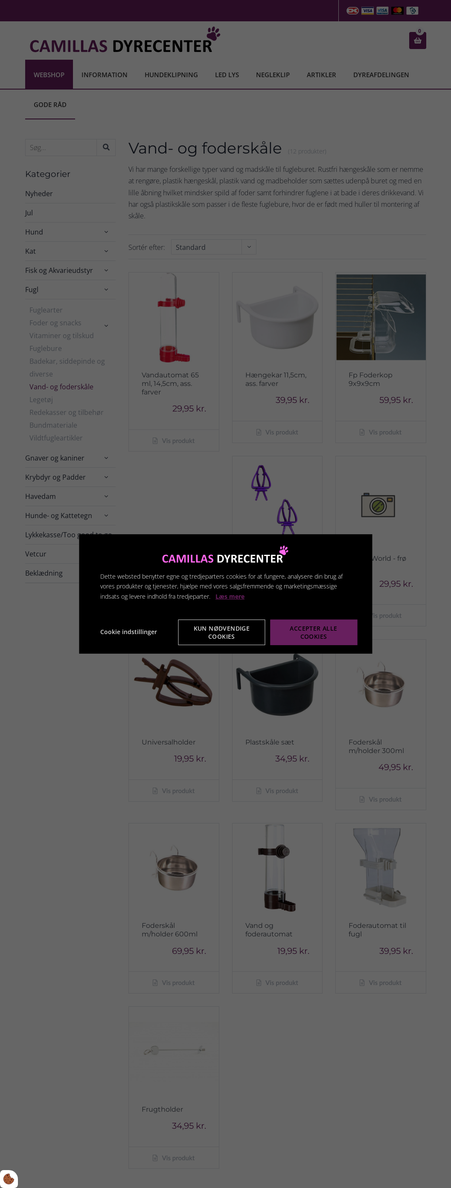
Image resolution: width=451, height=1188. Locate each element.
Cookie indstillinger (128, 632)
